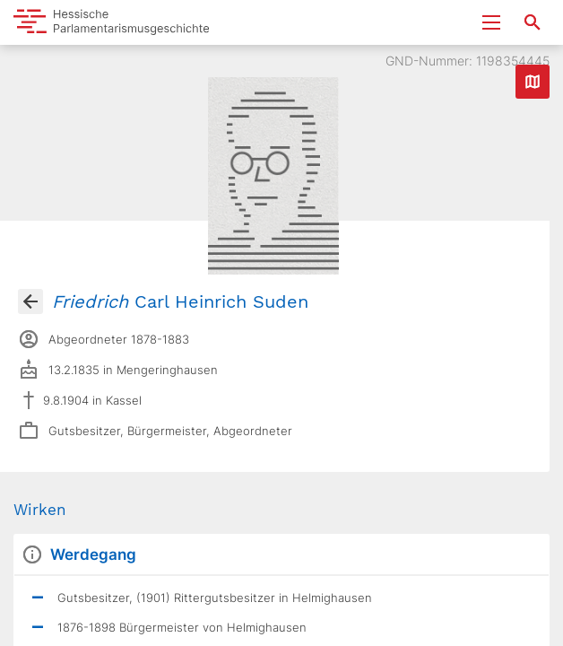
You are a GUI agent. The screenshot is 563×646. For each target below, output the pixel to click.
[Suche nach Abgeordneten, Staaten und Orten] (532, 22)
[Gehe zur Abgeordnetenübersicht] (30, 301)
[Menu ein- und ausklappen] (491, 22)
